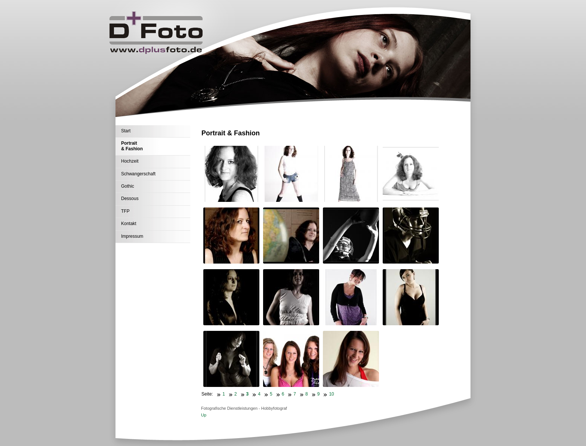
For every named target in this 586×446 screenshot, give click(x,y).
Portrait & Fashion (132, 146)
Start (125, 130)
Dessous (130, 198)
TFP (125, 211)
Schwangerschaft (138, 173)
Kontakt (128, 223)
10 (331, 394)
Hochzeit (130, 161)
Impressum (132, 236)
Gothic (127, 186)
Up (203, 415)
